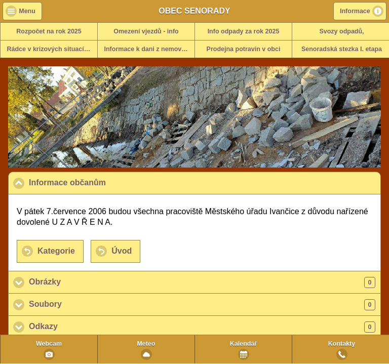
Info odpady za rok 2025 (244, 31)
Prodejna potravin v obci (244, 49)
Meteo (146, 343)
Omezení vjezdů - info (146, 31)
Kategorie (56, 251)
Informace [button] (355, 11)
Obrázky (202, 282)
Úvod (121, 251)
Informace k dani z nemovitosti (149, 49)
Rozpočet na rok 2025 (49, 31)
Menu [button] (27, 11)
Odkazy (202, 327)
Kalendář (243, 343)
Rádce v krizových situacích (49, 49)
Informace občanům (117, 182)
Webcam (49, 343)
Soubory (202, 304)
